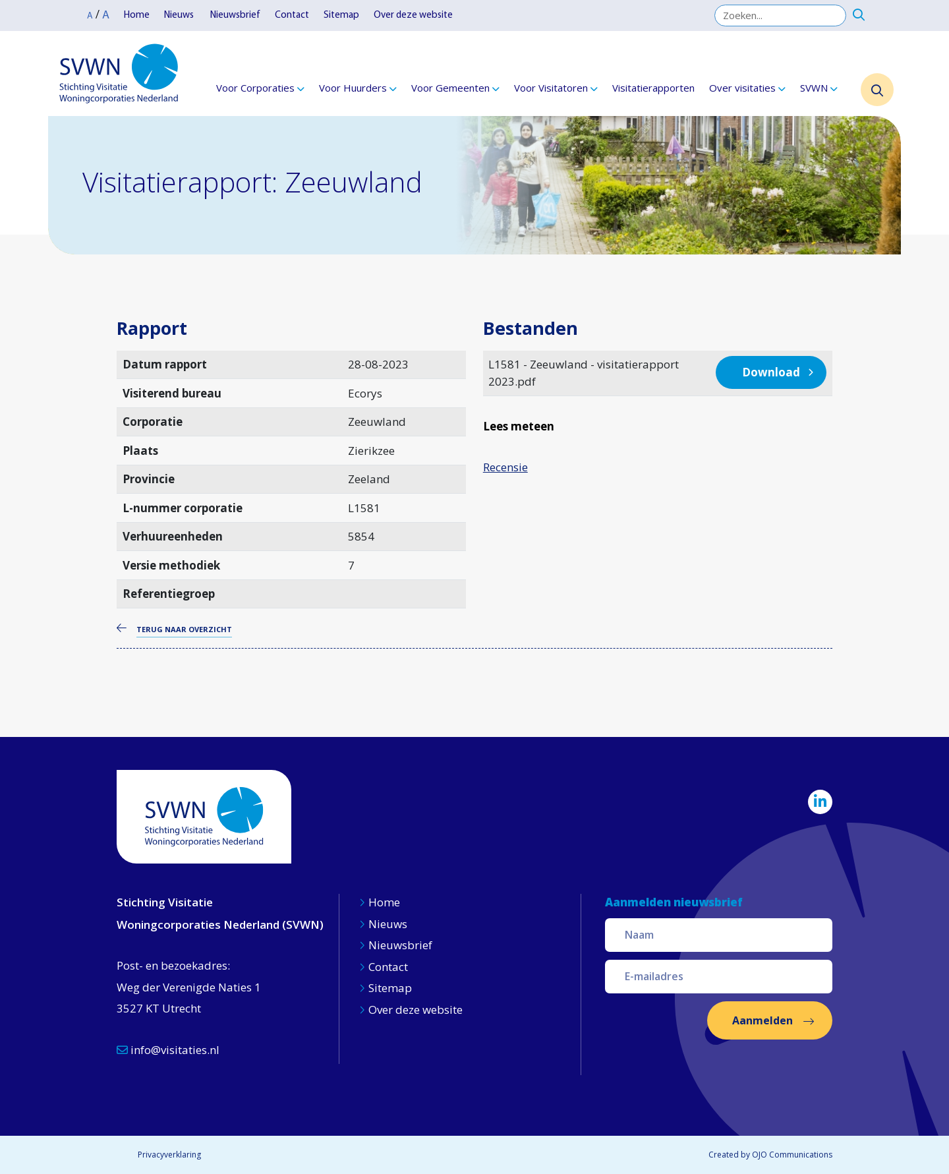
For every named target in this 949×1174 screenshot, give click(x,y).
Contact (292, 15)
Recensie (505, 467)
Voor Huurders (353, 87)
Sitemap (341, 15)
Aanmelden (762, 1020)
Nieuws (180, 15)
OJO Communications (792, 1154)
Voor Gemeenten (450, 87)
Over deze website (413, 15)
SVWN (814, 87)
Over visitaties (742, 87)
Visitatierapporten (653, 87)
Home (137, 15)
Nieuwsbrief (235, 15)
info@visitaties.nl (168, 1049)
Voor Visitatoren (551, 87)
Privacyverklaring (169, 1154)
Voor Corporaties (255, 87)
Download (771, 372)
